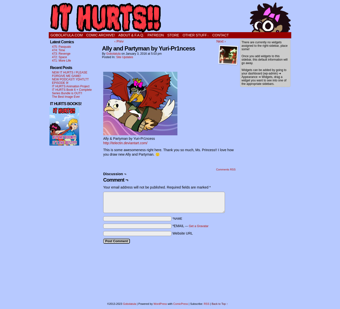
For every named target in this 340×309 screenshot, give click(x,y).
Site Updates (124, 57)
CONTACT (220, 35)
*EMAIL (190, 226)
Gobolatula (113, 53)
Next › (220, 41)
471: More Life (61, 60)
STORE (173, 35)
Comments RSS (226, 169)
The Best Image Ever (66, 96)
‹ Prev (118, 41)
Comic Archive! (100, 35)
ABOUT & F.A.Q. (131, 35)
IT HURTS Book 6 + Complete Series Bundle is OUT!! (72, 91)
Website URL (182, 233)
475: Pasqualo (61, 46)
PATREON (155, 35)
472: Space (59, 57)
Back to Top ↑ (220, 303)
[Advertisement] (64, 223)
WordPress (160, 303)
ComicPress (180, 303)
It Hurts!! (170, 17)
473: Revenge (61, 53)
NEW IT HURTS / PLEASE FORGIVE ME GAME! (69, 74)
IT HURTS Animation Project (71, 86)
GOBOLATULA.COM (66, 35)
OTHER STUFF (196, 35)
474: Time (58, 50)
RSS (206, 303)
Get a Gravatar (198, 226)
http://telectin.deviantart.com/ (125, 143)
